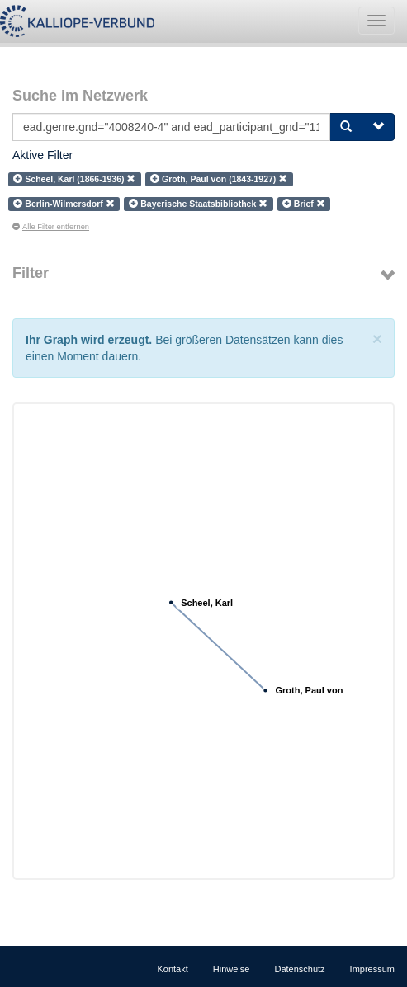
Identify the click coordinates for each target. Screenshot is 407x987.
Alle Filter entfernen (50, 227)
